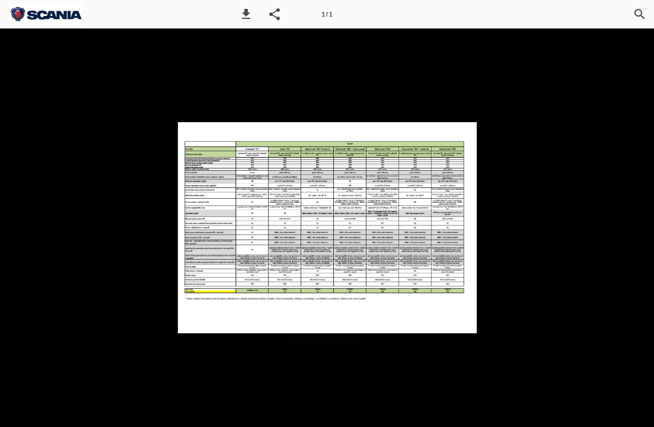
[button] (246, 14)
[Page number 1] (327, 14)
